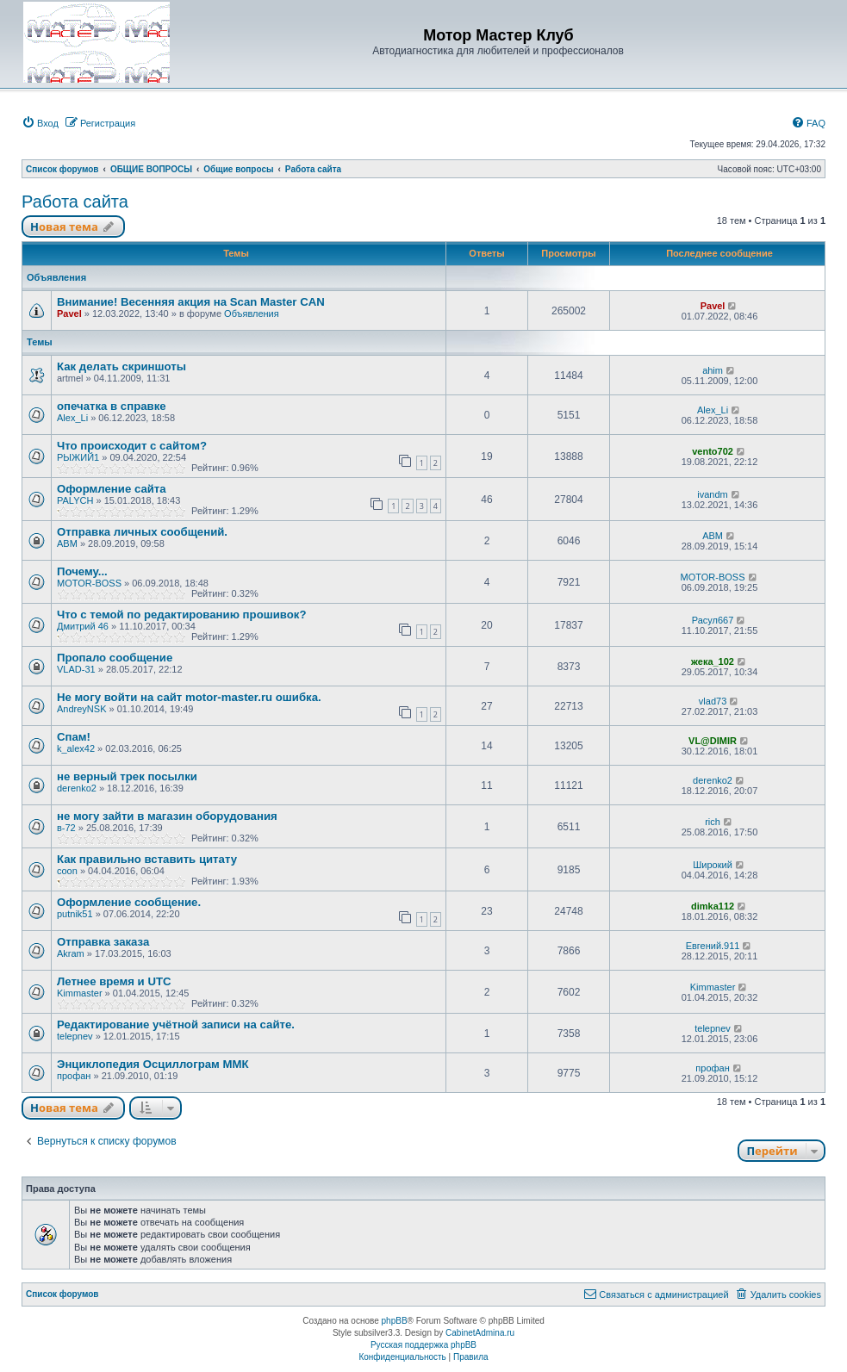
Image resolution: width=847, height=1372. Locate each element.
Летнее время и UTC (114, 981)
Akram (70, 953)
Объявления (251, 313)
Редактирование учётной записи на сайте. (176, 1024)
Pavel (69, 313)
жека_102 (712, 661)
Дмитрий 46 (83, 626)
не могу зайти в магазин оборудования (167, 816)
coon (67, 871)
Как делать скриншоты (121, 366)
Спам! (73, 736)
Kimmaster (80, 993)
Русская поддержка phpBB (423, 1345)
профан (73, 1076)
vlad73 (712, 701)
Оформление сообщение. (129, 902)
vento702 (712, 451)
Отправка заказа (103, 941)
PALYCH (75, 500)
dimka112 (712, 906)
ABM (67, 543)
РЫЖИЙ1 (78, 457)
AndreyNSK (81, 709)
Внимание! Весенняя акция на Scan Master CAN (191, 301)
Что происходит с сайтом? (132, 445)
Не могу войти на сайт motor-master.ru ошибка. (189, 697)
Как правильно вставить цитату (147, 859)
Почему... (82, 571)
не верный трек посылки (127, 776)
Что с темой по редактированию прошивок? (181, 614)
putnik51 (75, 914)
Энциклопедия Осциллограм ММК (152, 1064)
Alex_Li (72, 418)
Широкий (712, 865)
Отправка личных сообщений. (142, 531)
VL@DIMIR (712, 741)
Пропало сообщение (114, 657)
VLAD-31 (76, 669)
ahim (712, 370)
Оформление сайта (111, 488)
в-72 (66, 828)
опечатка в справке (111, 406)
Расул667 (713, 620)
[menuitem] (40, 123)
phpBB (395, 1320)
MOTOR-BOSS (89, 583)
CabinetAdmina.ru (479, 1333)
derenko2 (77, 788)
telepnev (75, 1036)
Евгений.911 (713, 946)
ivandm (712, 494)
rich (712, 821)
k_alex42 (76, 748)
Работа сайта (75, 201)
